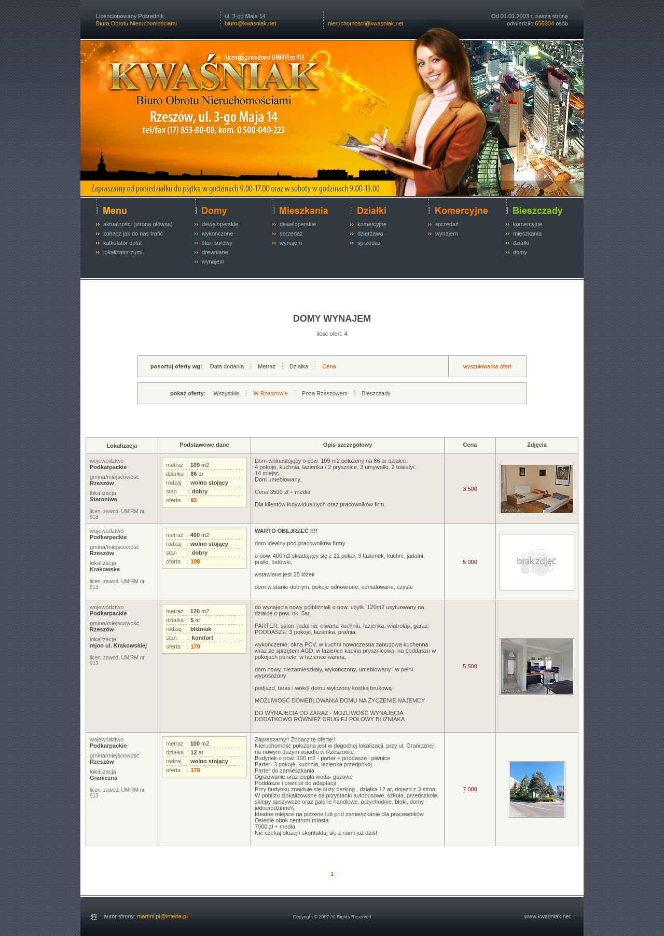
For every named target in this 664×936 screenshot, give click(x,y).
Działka (298, 366)
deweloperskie (220, 224)
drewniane (215, 252)
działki (521, 243)
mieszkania (527, 233)
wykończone (217, 233)
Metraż (266, 366)
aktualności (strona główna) (138, 224)
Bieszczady (376, 393)
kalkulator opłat (122, 243)
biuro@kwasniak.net (250, 23)
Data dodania (227, 366)
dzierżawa (370, 233)
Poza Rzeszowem (325, 393)
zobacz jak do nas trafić (133, 233)
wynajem (213, 261)
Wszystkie (227, 393)
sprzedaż (291, 233)
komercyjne (371, 224)
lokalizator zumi (123, 252)
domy (520, 252)
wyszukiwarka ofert (487, 366)
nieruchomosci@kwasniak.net (366, 23)
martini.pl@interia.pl (162, 916)
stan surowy (217, 243)
